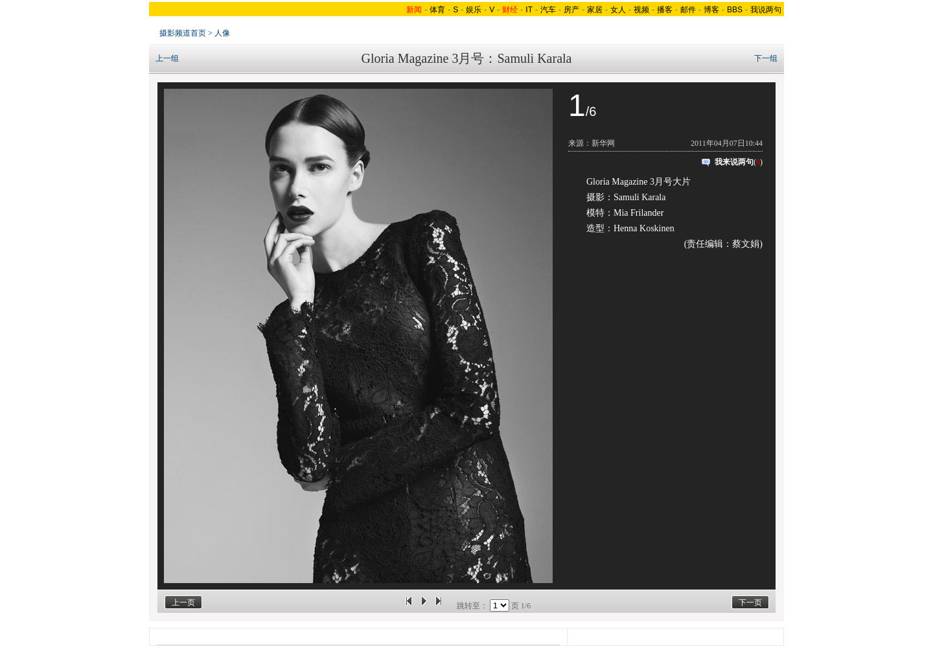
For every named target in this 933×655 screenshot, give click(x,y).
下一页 (750, 602)
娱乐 (473, 9)
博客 (711, 9)
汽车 (548, 9)
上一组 (167, 58)
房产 (571, 9)
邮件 (688, 9)
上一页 (183, 602)
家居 (595, 9)
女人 (618, 9)
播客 (665, 9)
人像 (222, 33)
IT (529, 9)
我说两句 (765, 9)
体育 (437, 9)
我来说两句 (734, 162)
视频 (641, 9)
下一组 (766, 58)
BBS (735, 9)
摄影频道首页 (182, 33)
